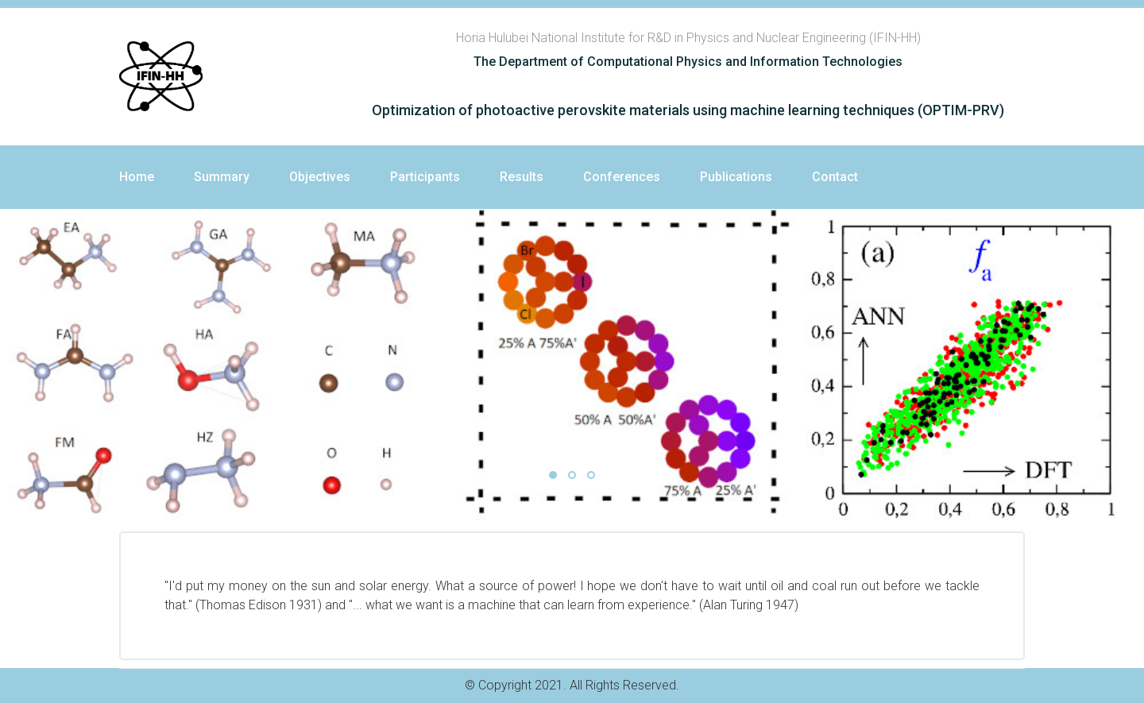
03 (591, 475)
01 (553, 475)
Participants (425, 176)
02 (572, 475)
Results (521, 176)
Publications (736, 176)
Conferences (621, 176)
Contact (835, 176)
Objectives (319, 176)
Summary (221, 176)
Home (136, 176)
